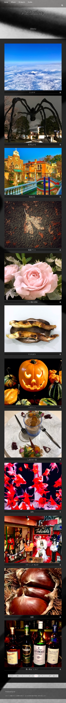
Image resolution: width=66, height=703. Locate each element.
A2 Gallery (33, 12)
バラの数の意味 (44, 302)
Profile (30, 2)
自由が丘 (45, 197)
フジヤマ (45, 92)
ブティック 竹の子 (43, 565)
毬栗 (45, 617)
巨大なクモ (44, 144)
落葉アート (44, 250)
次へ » (55, 676)
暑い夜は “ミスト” (43, 669)
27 (50, 676)
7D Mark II (21, 2)
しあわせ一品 (44, 459)
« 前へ (18, 676)
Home (6, 2)
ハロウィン (44, 407)
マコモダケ (44, 354)
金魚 (45, 512)
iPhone (13, 2)
